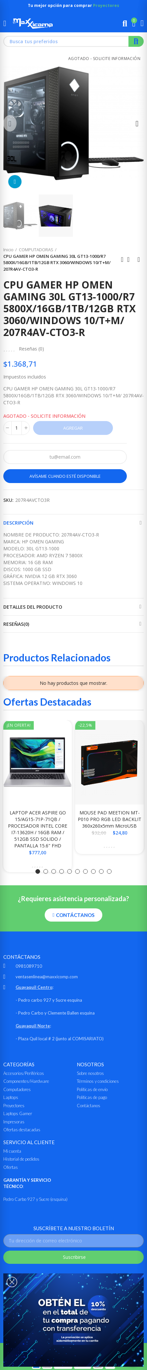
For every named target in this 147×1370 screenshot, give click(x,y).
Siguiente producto (139, 259)
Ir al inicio (130, 259)
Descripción (18, 523)
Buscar (136, 41)
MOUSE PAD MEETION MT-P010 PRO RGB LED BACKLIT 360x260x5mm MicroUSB (109, 819)
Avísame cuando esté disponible (65, 476)
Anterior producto (122, 259)
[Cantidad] (16, 428)
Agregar (73, 428)
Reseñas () (31, 349)
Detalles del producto (32, 607)
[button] (10, 123)
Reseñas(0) (16, 624)
